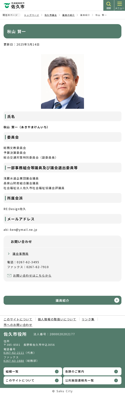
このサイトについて (18, 319)
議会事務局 (21, 253)
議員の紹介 (68, 14)
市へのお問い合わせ (18, 325)
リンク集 (88, 319)
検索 (108, 8)
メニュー (119, 8)
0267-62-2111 (14, 353)
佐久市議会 (51, 14)
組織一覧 (12, 371)
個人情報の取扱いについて (57, 319)
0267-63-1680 (14, 361)
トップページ (31, 14)
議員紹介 (62, 300)
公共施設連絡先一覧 (79, 380)
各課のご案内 (75, 371)
